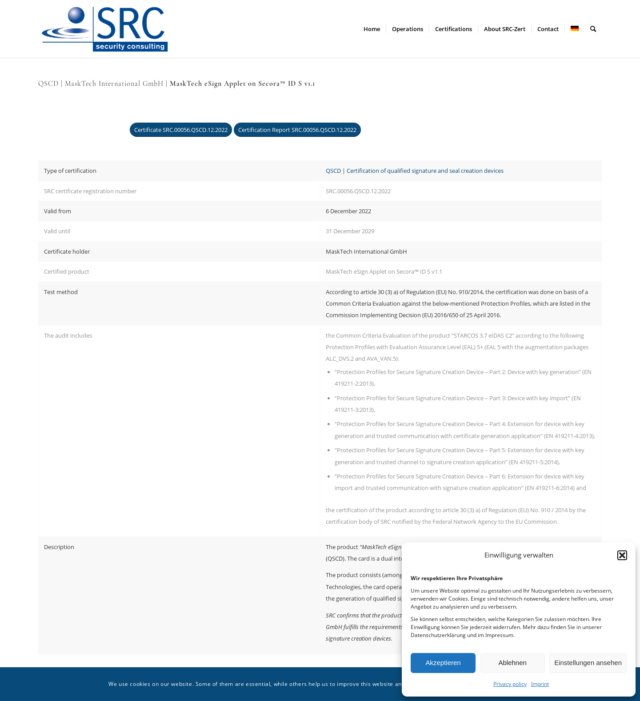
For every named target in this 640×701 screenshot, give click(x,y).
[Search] (593, 29)
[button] (622, 555)
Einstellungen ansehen (588, 662)
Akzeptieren (442, 662)
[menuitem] (372, 29)
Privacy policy (510, 684)
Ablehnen (512, 662)
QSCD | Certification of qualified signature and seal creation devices (415, 171)
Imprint (540, 684)
